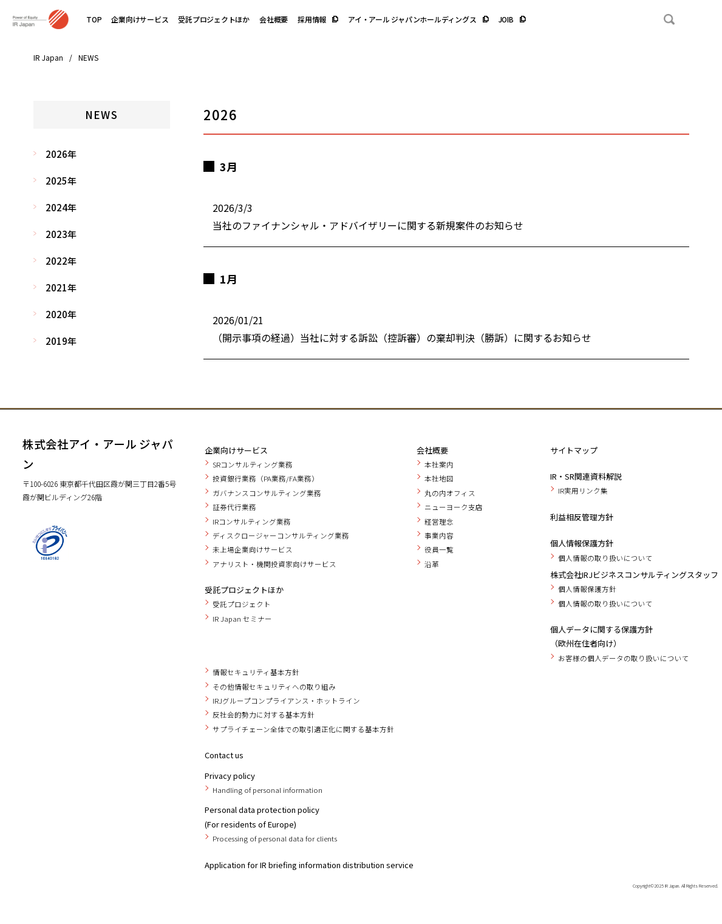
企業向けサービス (139, 19)
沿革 (431, 564)
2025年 (61, 180)
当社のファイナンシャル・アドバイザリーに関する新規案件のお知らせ (368, 225)
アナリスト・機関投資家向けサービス (274, 564)
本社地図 (439, 478)
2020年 (61, 314)
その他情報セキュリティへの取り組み (274, 686)
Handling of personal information (267, 790)
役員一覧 (439, 549)
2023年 (61, 234)
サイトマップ (574, 450)
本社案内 (439, 464)
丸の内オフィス (449, 493)
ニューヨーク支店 (453, 507)
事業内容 (439, 535)
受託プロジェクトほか (214, 19)
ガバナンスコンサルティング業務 (267, 493)
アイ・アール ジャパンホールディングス (412, 19)
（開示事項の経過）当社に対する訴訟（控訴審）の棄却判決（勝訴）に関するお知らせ (402, 337)
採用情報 (312, 19)
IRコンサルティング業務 (252, 521)
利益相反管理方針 (581, 517)
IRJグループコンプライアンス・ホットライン (286, 700)
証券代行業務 (234, 507)
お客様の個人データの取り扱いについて (623, 658)
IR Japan (48, 57)
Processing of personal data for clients (275, 838)
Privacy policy (230, 775)
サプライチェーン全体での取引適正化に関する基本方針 (303, 729)
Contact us (224, 755)
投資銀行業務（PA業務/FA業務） (266, 478)
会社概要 (273, 19)
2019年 (61, 341)
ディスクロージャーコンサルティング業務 (281, 535)
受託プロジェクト (242, 604)
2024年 (61, 207)
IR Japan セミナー (242, 618)
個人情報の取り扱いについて (605, 558)
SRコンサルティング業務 (253, 464)
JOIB (506, 19)
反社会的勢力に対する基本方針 (264, 714)
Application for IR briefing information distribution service (309, 865)
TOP (93, 19)
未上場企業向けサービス (253, 549)
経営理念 (439, 521)
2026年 (61, 154)
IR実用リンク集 (583, 490)
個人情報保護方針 (581, 543)
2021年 (61, 287)
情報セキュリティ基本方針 (256, 672)
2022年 (61, 260)
